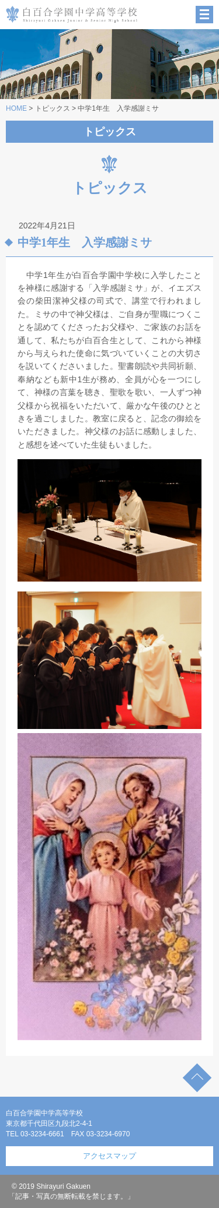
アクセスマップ (109, 1155)
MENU (204, 14)
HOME (16, 108)
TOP (197, 1077)
